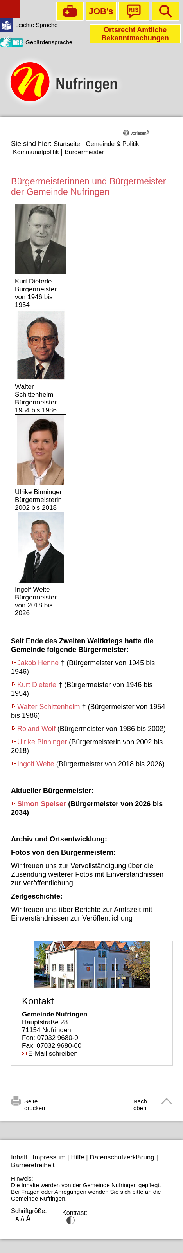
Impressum (49, 1157)
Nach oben (140, 1102)
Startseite (67, 144)
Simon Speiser (41, 804)
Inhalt (19, 1157)
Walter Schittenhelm (48, 707)
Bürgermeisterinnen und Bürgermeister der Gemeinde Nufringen (88, 186)
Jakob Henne (38, 663)
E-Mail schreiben (53, 1053)
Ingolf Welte (35, 764)
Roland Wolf (36, 729)
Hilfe (77, 1157)
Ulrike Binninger (42, 742)
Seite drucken (34, 1102)
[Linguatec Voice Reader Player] (147, 136)
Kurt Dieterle (36, 685)
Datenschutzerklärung (122, 1157)
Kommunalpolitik (36, 152)
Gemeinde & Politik (112, 144)
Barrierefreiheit (33, 1165)
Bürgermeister (84, 152)
